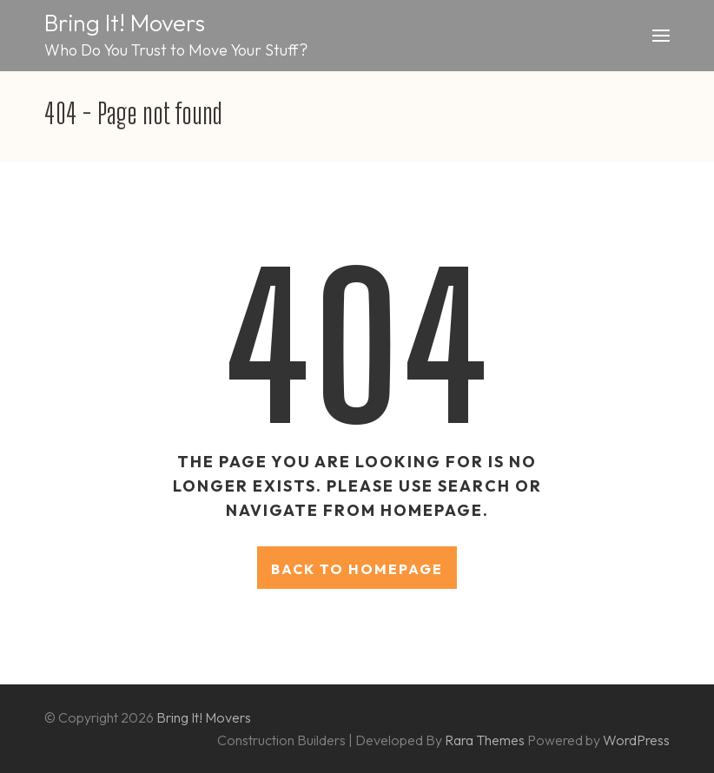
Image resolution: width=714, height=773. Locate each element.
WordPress (636, 740)
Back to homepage (357, 569)
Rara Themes (486, 740)
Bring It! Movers (124, 22)
